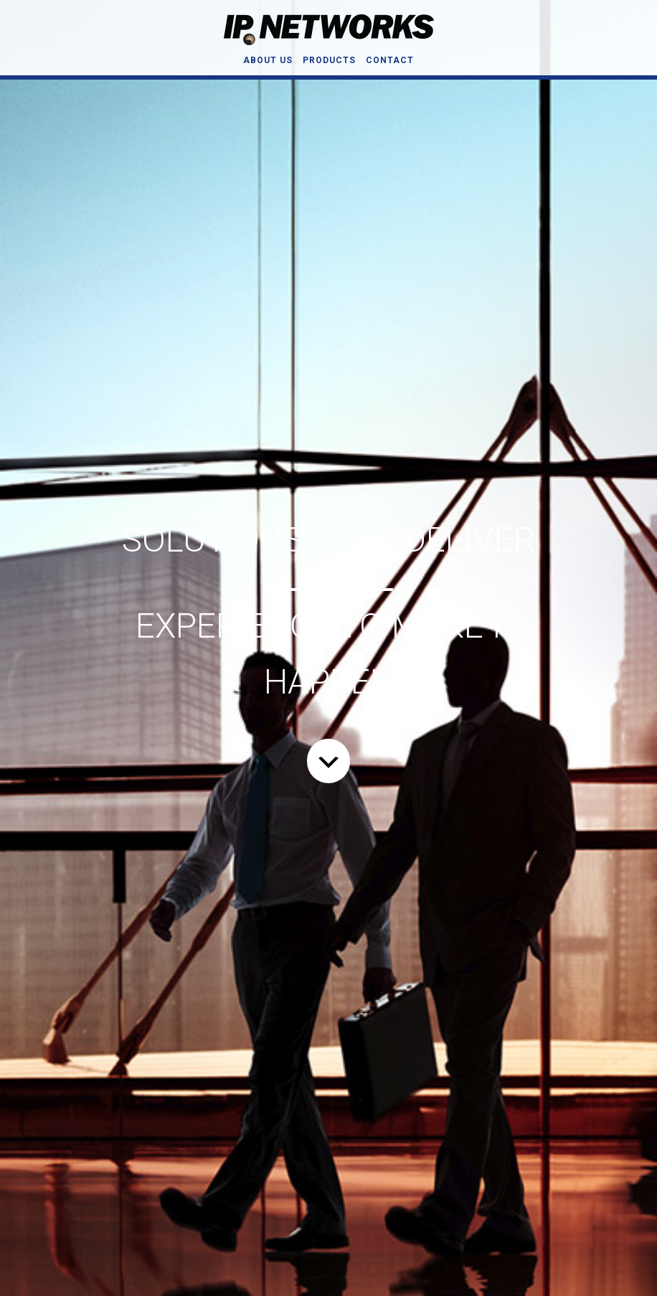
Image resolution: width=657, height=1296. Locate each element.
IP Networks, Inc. (328, 29)
